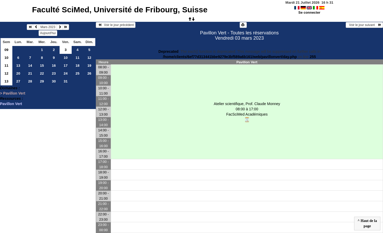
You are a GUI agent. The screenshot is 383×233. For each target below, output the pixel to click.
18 (78, 66)
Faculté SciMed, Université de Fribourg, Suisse (120, 9)
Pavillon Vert (11, 104)
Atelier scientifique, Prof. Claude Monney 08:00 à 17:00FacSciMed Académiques (247, 112)
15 (42, 66)
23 (54, 73)
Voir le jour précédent (115, 25)
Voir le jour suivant (364, 25)
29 (42, 81)
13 (18, 66)
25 (78, 73)
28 (30, 81)
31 (66, 81)
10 (6, 58)
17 (66, 66)
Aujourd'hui (48, 33)
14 (30, 66)
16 (54, 66)
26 (89, 73)
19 (89, 66)
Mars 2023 (47, 27)
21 (30, 73)
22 (42, 73)
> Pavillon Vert (12, 93)
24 (66, 73)
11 (78, 58)
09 (6, 50)
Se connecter (309, 12)
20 (18, 73)
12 (89, 58)
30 (54, 81)
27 (18, 81)
